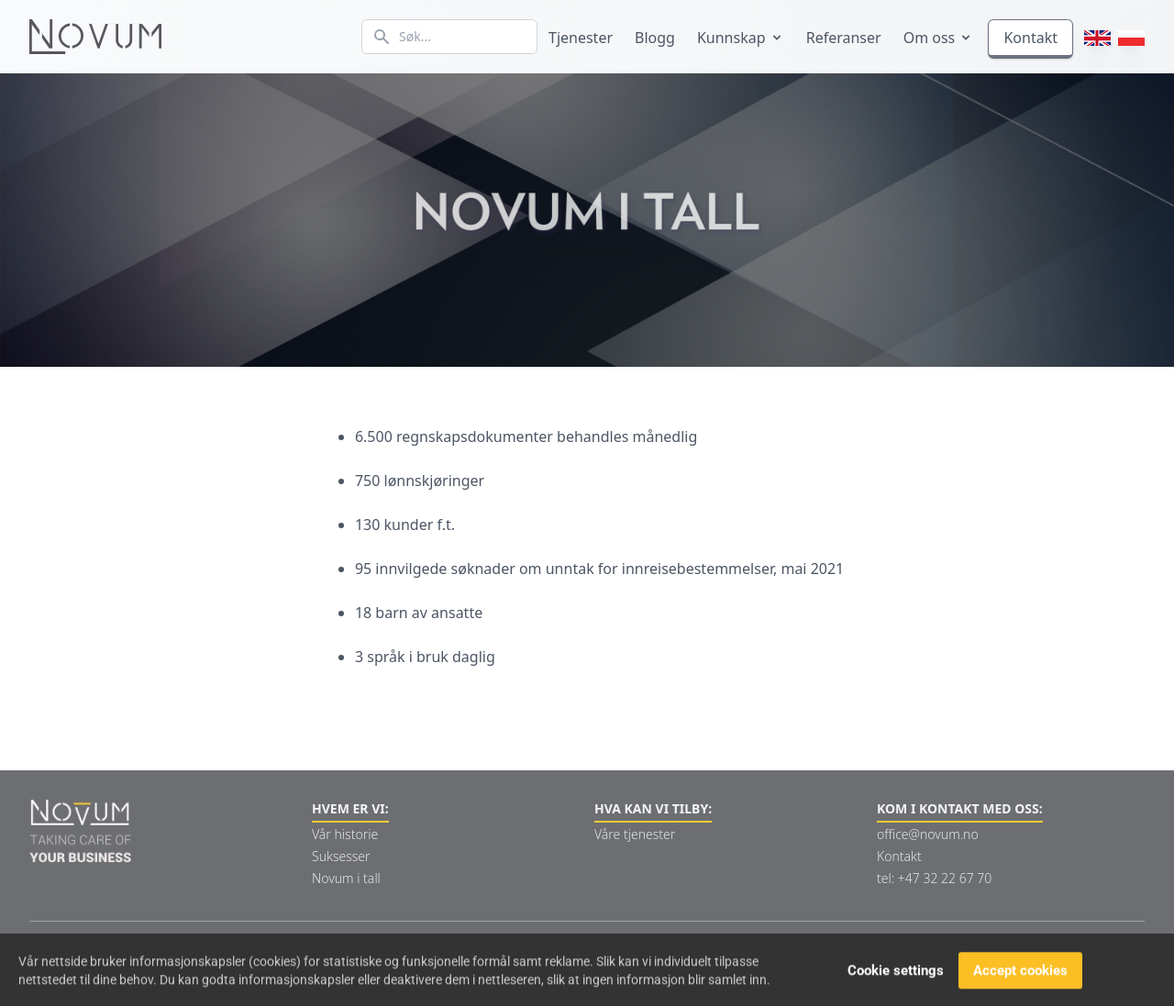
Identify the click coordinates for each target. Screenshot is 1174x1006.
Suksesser (341, 856)
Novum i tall (346, 878)
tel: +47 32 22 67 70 (934, 878)
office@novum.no (928, 834)
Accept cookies (1020, 973)
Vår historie (345, 834)
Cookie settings (895, 973)
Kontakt (1030, 38)
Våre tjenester (634, 834)
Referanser (843, 38)
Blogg (655, 38)
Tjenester (580, 38)
